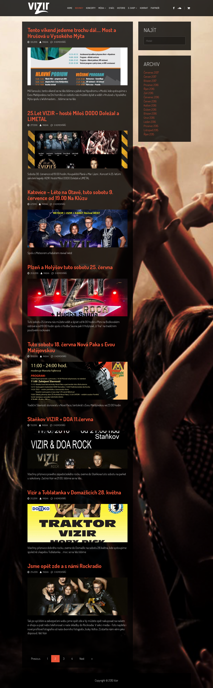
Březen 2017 (150, 81)
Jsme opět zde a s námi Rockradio (64, 565)
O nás (111, 8)
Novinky (79, 8)
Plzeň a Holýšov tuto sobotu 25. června (70, 267)
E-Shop (131, 8)
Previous (35, 658)
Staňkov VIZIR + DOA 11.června (60, 419)
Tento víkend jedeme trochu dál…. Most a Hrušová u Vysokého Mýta (71, 32)
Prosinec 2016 (151, 85)
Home (69, 8)
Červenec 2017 (151, 72)
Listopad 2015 (151, 130)
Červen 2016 (150, 101)
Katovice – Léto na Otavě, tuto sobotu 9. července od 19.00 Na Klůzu (70, 195)
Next (82, 658)
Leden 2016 (150, 122)
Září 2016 (148, 93)
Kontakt (144, 8)
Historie (121, 8)
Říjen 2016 (149, 89)
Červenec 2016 (151, 97)
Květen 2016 (150, 105)
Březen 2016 (150, 113)
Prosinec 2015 (151, 126)
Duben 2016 (150, 109)
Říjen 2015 (149, 134)
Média (101, 8)
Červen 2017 (150, 76)
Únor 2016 (149, 117)
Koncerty (91, 8)
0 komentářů (60, 42)
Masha (45, 42)
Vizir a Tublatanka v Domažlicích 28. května (74, 492)
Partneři (155, 8)
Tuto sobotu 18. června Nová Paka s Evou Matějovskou (71, 347)
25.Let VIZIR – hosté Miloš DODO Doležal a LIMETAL (73, 116)
